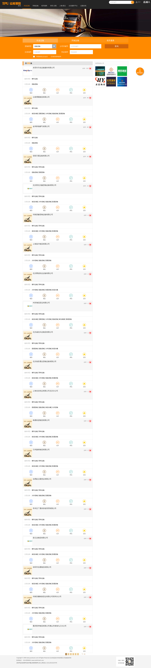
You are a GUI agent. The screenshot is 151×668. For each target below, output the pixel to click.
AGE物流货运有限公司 (41, 303)
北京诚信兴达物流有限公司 (43, 332)
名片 (57, 93)
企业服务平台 (73, 6)
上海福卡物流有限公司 (41, 244)
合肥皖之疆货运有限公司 (42, 479)
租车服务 (44, 6)
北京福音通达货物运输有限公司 (44, 361)
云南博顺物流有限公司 (41, 97)
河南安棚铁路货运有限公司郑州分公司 (47, 596)
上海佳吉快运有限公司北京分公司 (45, 391)
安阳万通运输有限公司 (41, 156)
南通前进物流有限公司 (41, 420)
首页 (19, 6)
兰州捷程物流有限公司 (41, 449)
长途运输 (27, 6)
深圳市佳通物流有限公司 (42, 567)
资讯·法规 (53, 6)
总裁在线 (83, 6)
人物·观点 (62, 6)
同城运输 (35, 6)
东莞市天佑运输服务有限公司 (44, 68)
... (80, 654)
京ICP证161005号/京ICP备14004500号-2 (27, 663)
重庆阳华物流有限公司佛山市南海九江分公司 (49, 626)
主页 (84, 93)
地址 (44, 93)
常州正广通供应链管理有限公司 (44, 508)
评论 (71, 93)
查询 (116, 46)
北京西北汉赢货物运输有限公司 (44, 185)
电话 (31, 93)
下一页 (83, 654)
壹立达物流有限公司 (40, 538)
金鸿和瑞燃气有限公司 (41, 126)
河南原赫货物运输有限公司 (43, 214)
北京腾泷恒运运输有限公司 (43, 273)
